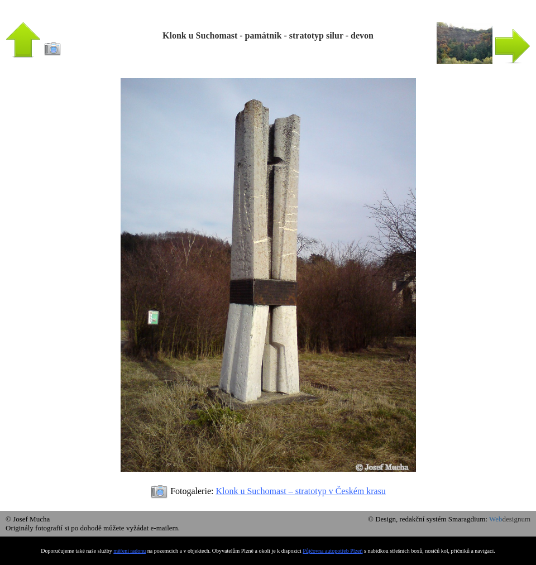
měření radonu (129, 551)
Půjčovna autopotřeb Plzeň (332, 551)
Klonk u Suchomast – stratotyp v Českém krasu (300, 491)
